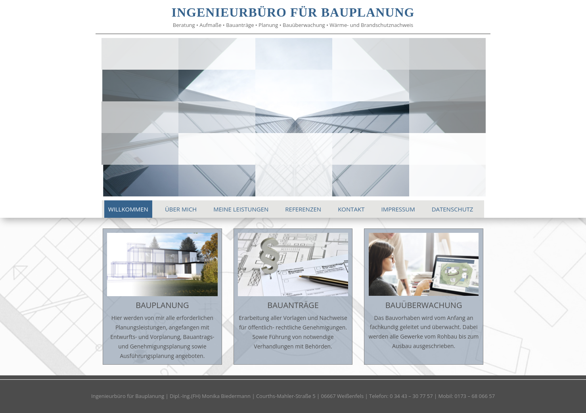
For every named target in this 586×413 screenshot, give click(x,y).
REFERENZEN (303, 209)
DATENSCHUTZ (452, 209)
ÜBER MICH (181, 209)
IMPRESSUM (398, 209)
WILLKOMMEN (128, 209)
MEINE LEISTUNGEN (240, 209)
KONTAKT (351, 209)
